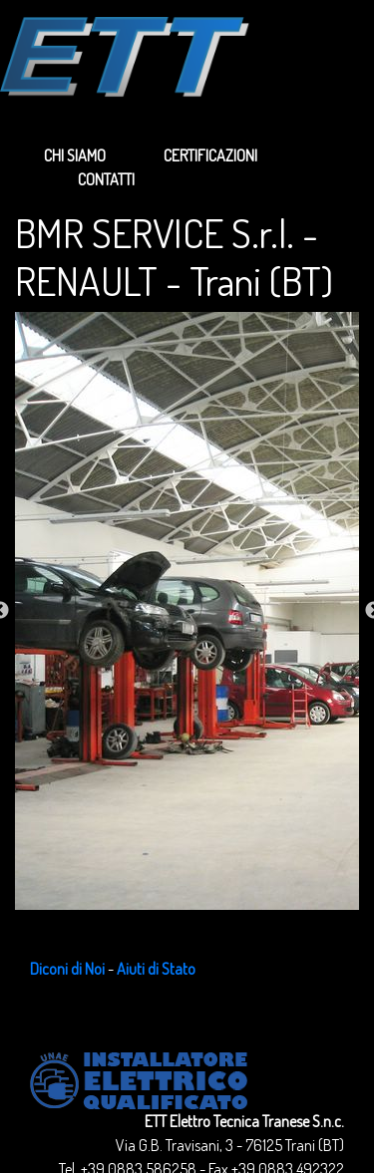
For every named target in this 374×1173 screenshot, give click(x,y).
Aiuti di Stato (156, 969)
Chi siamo (75, 155)
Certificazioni (210, 155)
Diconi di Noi (67, 969)
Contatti (106, 179)
